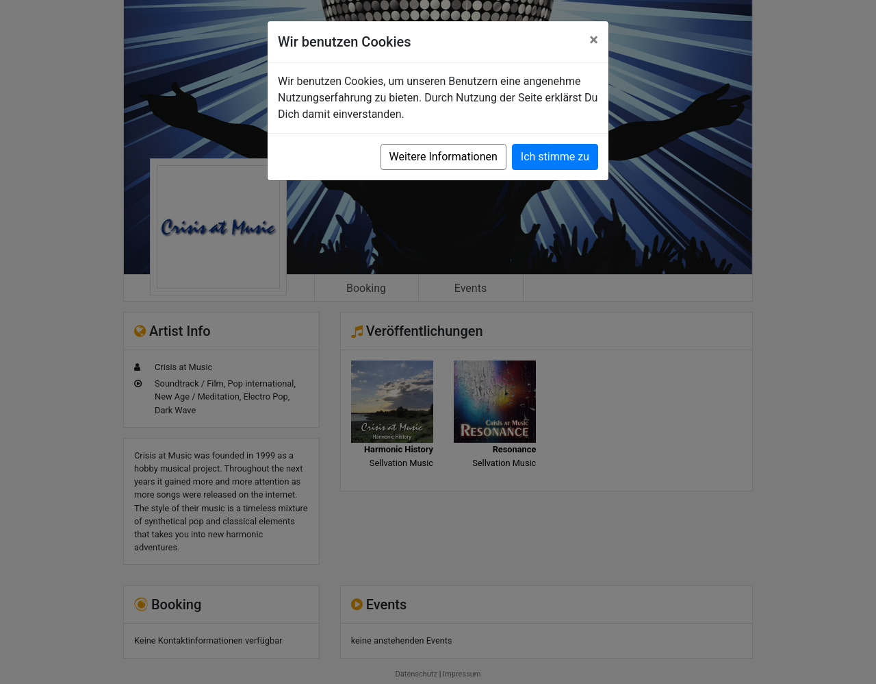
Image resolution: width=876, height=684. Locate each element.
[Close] (593, 39)
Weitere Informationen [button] (443, 156)
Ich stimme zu (555, 156)
